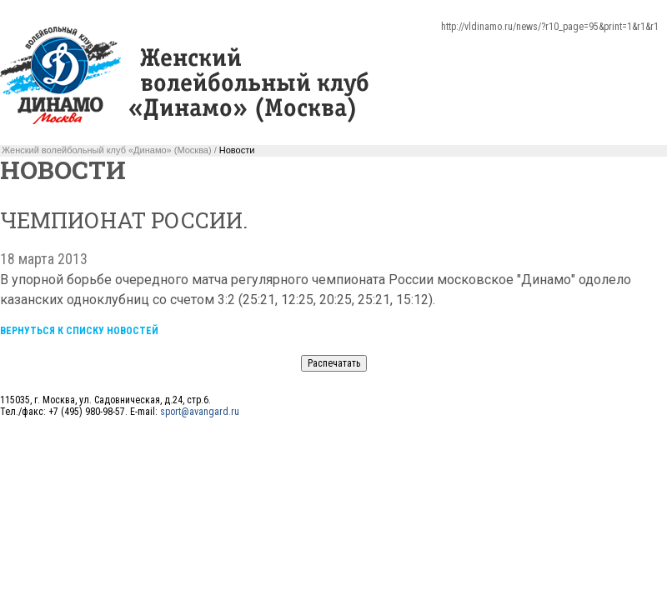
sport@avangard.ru (199, 412)
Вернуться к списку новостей (79, 331)
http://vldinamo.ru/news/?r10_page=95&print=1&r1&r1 (550, 26)
